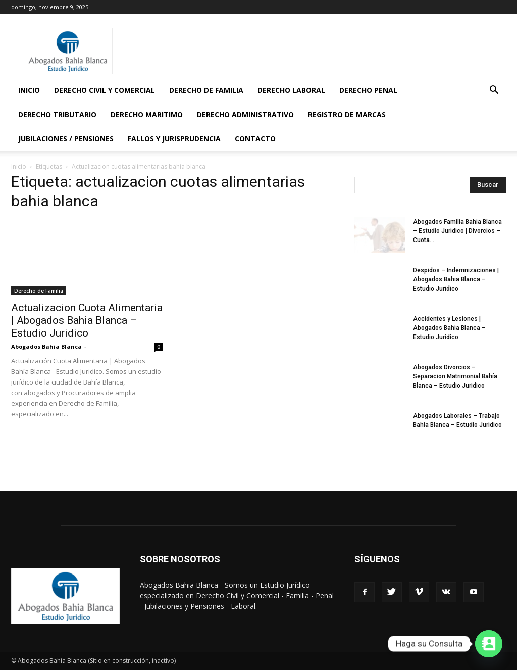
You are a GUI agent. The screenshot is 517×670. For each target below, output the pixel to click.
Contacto (255, 138)
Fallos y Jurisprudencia (174, 138)
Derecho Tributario (57, 114)
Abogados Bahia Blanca (46, 346)
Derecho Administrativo (245, 114)
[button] (494, 91)
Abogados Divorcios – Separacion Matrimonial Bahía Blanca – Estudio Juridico (455, 376)
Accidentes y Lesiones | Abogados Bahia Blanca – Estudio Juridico (449, 328)
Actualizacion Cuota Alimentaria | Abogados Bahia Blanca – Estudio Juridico (87, 320)
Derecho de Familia (206, 90)
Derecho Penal (368, 90)
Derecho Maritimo (147, 114)
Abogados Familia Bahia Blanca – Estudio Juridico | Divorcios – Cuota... (457, 231)
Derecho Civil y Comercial (104, 90)
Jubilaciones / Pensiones (66, 138)
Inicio (29, 90)
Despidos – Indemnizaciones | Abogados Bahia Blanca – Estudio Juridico (456, 279)
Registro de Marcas (347, 114)
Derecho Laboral (291, 90)
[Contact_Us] (488, 643)
